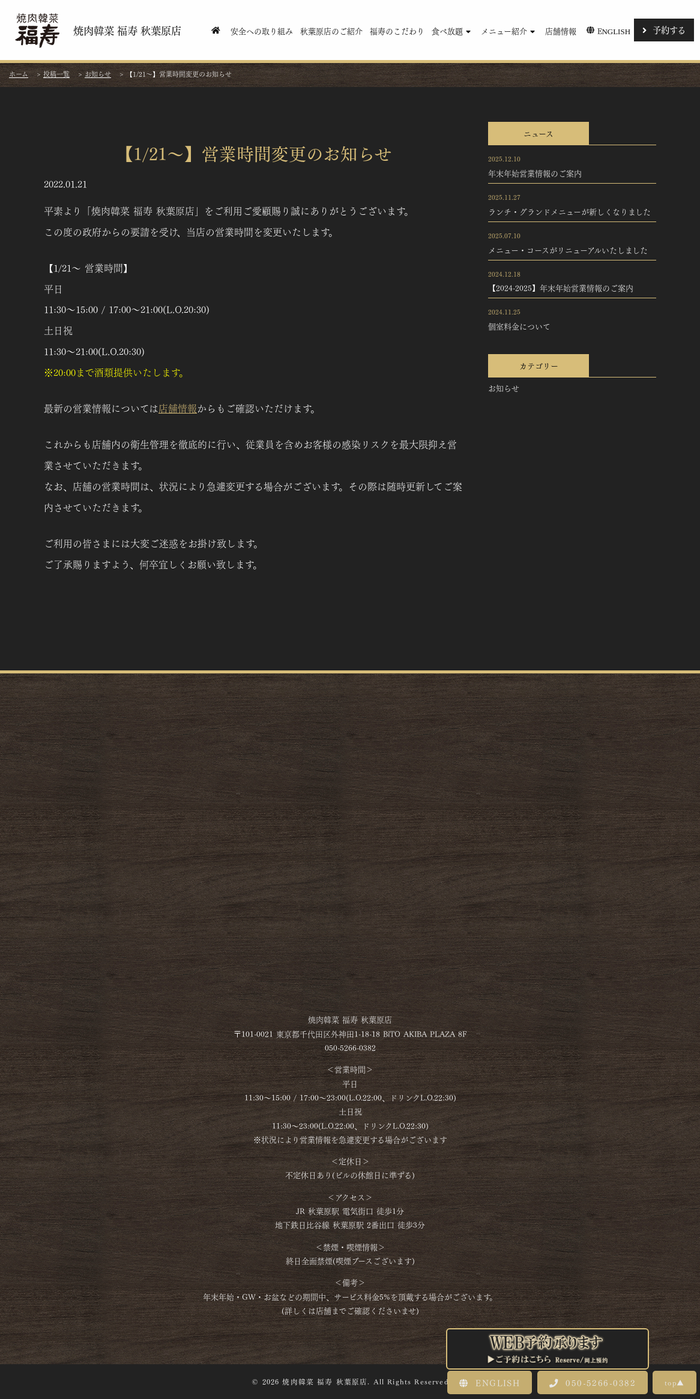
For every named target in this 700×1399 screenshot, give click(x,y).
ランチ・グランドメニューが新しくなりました (569, 211)
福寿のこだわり (397, 30)
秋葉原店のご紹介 (331, 30)
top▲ (674, 1382)
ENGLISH (489, 1382)
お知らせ (503, 388)
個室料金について (519, 326)
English (607, 30)
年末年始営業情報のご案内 (535, 173)
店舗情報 (560, 30)
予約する (664, 29)
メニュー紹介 (509, 30)
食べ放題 (453, 30)
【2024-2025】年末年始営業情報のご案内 (560, 287)
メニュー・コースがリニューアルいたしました (568, 250)
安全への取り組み (262, 30)
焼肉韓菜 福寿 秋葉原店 (96, 30)
